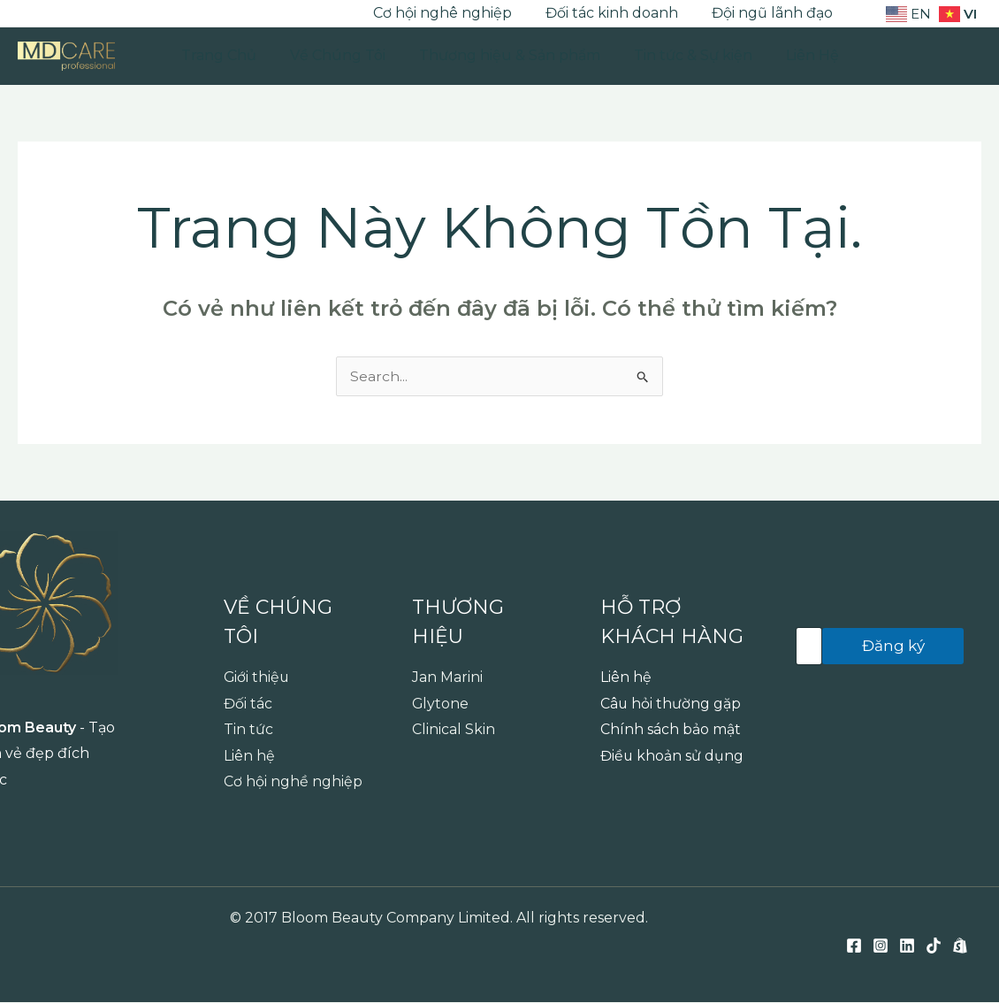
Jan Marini (447, 677)
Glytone (440, 703)
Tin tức (248, 730)
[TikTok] (105, 14)
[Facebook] (26, 14)
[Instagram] (52, 14)
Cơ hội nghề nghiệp (293, 782)
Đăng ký (893, 646)
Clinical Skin (453, 730)
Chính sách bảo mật (670, 730)
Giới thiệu (257, 677)
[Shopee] (132, 14)
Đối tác (248, 703)
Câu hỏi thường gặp (671, 703)
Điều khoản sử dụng (672, 755)
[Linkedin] (79, 14)
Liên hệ (249, 755)
